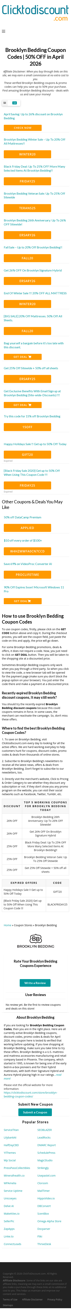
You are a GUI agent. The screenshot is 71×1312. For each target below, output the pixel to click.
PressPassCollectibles (17, 1168)
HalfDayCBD (11, 1145)
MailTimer (43, 1191)
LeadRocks (44, 1137)
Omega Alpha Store (49, 1221)
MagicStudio (45, 1160)
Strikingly (43, 1168)
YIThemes (10, 1152)
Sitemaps (8, 1305)
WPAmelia (10, 1183)
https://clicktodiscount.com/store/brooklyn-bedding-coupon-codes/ (30, 1094)
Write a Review (35, 983)
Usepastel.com (46, 1175)
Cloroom (42, 1183)
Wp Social (10, 1160)
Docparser (43, 1229)
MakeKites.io (12, 1213)
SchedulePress (46, 1152)
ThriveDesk (44, 1244)
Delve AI (9, 1206)
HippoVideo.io (46, 1198)
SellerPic (9, 1221)
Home (7, 925)
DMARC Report (46, 1145)
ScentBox (43, 1213)
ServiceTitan (11, 1130)
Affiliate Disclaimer (32, 1299)
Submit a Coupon (35, 1112)
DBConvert (44, 1206)
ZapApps (9, 1229)
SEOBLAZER (44, 1130)
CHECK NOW (23, 128)
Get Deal (22, 357)
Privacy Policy (54, 1299)
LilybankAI (10, 1137)
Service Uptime (13, 1191)
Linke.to (9, 1236)
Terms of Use (10, 1299)
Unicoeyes (10, 1198)
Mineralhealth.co (14, 1175)
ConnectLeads (12, 1244)
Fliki (39, 1236)
